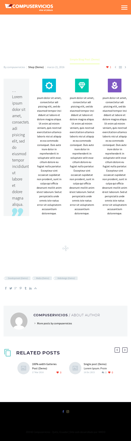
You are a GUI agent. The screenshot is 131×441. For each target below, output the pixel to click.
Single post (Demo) (95, 364)
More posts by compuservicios (54, 323)
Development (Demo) (18, 278)
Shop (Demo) (36, 67)
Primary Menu (124, 7)
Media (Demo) (42, 278)
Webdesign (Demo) (66, 278)
